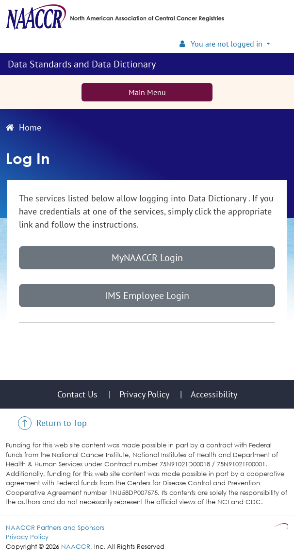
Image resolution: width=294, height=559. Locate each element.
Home (23, 127)
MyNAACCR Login (147, 257)
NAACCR (75, 546)
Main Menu (147, 92)
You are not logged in (222, 44)
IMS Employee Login (147, 295)
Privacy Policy (27, 537)
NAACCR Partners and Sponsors (55, 527)
